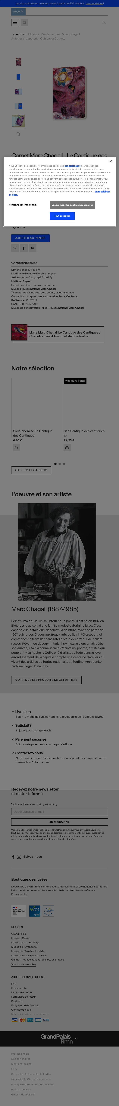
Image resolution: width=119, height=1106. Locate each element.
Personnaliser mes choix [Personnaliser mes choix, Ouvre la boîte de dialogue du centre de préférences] (22, 205)
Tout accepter (62, 216)
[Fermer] (111, 161)
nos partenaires (72, 166)
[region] (59, 192)
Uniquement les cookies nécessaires (72, 205)
